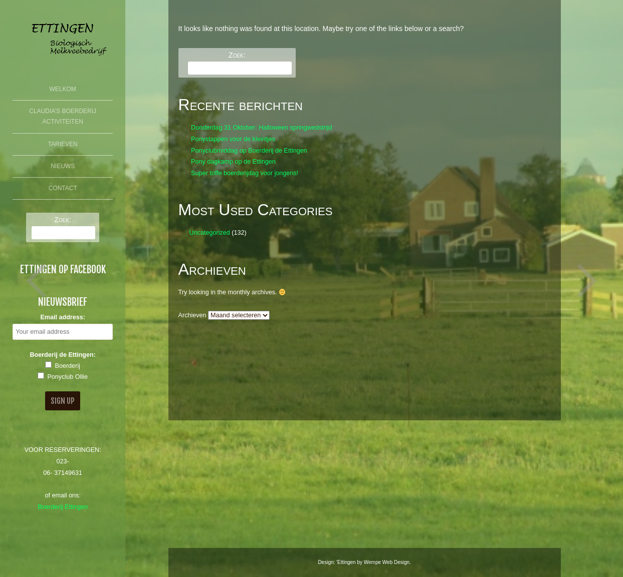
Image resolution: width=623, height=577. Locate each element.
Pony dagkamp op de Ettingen (233, 161)
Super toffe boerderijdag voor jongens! (244, 173)
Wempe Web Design (386, 562)
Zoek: (62, 220)
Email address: (62, 317)
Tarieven (63, 144)
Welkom (63, 89)
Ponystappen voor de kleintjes (233, 139)
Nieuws (63, 166)
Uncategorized (209, 232)
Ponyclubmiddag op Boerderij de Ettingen (249, 150)
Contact (63, 188)
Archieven (192, 315)
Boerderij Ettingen (63, 506)
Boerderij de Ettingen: (63, 354)
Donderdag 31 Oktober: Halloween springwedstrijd (261, 127)
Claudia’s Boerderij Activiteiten (62, 117)
